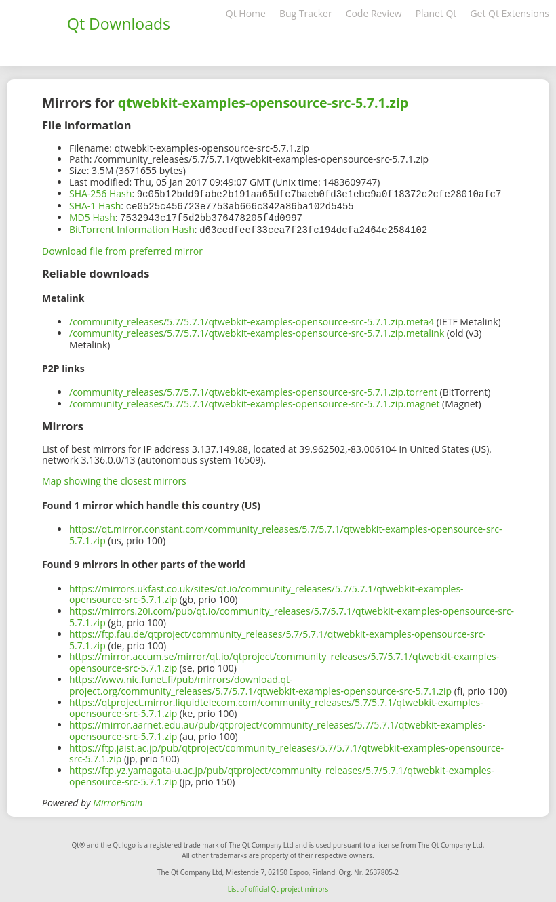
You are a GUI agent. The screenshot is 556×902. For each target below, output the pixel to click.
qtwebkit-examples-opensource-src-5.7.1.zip (263, 103)
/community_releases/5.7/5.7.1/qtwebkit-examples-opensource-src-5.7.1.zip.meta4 (251, 318)
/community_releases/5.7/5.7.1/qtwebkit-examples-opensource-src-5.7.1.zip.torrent (253, 389)
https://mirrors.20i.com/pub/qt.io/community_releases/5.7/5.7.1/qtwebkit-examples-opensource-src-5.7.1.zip (291, 614)
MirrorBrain (117, 800)
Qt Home (246, 13)
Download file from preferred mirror (122, 248)
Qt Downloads (118, 24)
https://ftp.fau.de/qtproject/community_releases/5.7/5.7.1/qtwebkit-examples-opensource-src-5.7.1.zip (277, 637)
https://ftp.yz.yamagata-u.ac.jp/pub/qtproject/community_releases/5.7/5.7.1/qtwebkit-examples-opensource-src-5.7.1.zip (281, 773)
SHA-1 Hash (95, 205)
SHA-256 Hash (100, 193)
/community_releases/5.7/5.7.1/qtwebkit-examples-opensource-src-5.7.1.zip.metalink (256, 330)
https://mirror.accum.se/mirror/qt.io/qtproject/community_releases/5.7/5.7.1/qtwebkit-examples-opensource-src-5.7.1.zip (284, 659)
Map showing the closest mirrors (114, 478)
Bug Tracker (305, 13)
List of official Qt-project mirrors (278, 886)
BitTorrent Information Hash (132, 227)
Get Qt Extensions (509, 13)
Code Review (374, 13)
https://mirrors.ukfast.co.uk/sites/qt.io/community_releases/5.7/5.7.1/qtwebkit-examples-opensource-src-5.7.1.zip (266, 591)
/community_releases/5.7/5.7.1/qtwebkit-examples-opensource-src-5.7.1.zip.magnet (254, 400)
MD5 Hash (92, 215)
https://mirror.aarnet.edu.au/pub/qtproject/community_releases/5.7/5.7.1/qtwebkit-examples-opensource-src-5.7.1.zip (277, 728)
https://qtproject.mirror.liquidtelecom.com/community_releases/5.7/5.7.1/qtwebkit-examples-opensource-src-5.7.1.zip (276, 705)
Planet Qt (436, 13)
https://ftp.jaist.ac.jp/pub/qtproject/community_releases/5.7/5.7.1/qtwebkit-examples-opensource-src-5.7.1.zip (286, 751)
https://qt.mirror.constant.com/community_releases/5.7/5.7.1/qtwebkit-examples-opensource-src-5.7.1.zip (285, 532)
